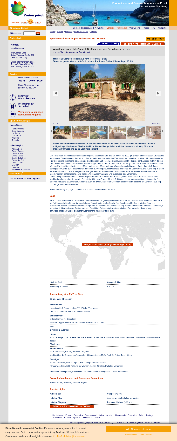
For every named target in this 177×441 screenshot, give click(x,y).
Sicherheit (23, 106)
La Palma (16, 133)
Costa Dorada (18, 162)
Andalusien (17, 149)
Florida (68, 415)
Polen (141, 415)
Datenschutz (121, 422)
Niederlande (120, 415)
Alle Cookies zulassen (138, 429)
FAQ (153, 28)
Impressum (156, 422)
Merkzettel (162, 28)
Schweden (57, 417)
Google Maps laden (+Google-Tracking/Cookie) (107, 244)
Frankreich (78, 415)
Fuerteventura (18, 129)
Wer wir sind (134, 28)
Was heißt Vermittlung (103, 422)
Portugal (150, 415)
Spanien (76, 417)
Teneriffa (16, 140)
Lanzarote (16, 135)
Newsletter (99, 28)
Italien (101, 415)
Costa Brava (17, 153)
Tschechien (87, 417)
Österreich (132, 415)
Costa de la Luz (19, 158)
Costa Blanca (18, 151)
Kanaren (15, 167)
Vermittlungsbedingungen (81, 422)
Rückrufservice (26, 98)
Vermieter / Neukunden (117, 28)
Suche (76, 28)
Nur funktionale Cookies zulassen (138, 434)
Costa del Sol (18, 160)
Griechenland (90, 415)
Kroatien (109, 415)
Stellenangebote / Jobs (139, 422)
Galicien (15, 165)
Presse (146, 28)
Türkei (97, 417)
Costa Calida (17, 156)
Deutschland (58, 415)
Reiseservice (86, 28)
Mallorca (15, 138)
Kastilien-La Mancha (21, 169)
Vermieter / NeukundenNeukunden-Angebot (30, 113)
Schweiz (67, 417)
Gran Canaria (18, 131)
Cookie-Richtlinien (62, 436)
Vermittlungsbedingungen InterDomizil (72, 52)
